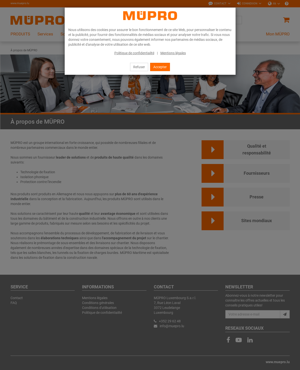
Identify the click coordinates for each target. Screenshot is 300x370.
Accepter (160, 67)
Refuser (139, 67)
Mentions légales (173, 53)
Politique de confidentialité (134, 53)
